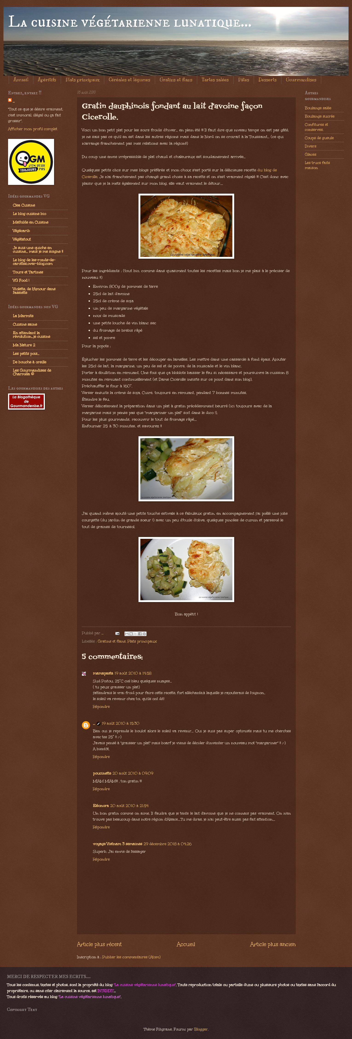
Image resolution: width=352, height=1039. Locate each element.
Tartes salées (215, 80)
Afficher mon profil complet (32, 128)
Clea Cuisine (24, 205)
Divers (310, 146)
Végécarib (21, 230)
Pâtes (243, 80)
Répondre (101, 706)
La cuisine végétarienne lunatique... (130, 22)
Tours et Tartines (28, 272)
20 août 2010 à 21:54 (129, 805)
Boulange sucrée (320, 116)
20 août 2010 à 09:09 (133, 773)
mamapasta (103, 673)
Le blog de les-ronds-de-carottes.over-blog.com (34, 261)
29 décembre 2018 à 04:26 (168, 843)
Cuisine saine (25, 324)
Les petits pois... (26, 353)
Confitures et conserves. (316, 127)
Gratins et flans (176, 80)
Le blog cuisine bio (29, 213)
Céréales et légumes (129, 80)
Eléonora (101, 805)
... (94, 723)
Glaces (310, 154)
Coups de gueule (319, 137)
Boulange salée (318, 107)
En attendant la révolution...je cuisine (31, 334)
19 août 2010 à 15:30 (120, 723)
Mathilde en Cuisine (30, 222)
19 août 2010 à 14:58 (133, 673)
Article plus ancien (273, 944)
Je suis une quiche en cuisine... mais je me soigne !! (38, 249)
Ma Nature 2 (24, 344)
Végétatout (22, 239)
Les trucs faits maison (317, 165)
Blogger (201, 1029)
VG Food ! (21, 280)
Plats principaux (82, 80)
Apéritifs (47, 80)
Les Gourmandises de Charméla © (32, 372)
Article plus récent (99, 944)
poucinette (102, 773)
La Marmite (23, 315)
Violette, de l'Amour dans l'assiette (34, 290)
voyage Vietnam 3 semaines (117, 843)
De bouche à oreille (29, 362)
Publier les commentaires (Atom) (131, 956)
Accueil (21, 80)
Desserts (268, 80)
